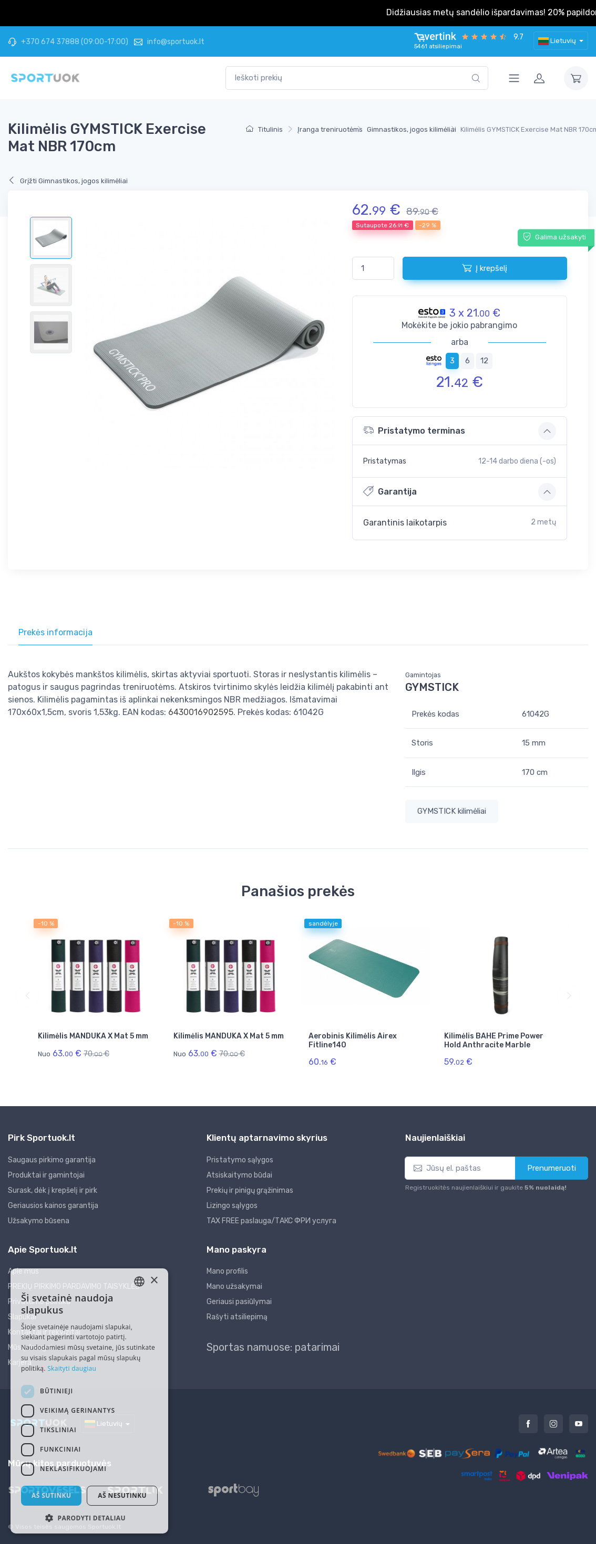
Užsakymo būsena (38, 1220)
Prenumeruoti (551, 1168)
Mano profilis (227, 1271)
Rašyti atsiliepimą (237, 1316)
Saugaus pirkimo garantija (52, 1160)
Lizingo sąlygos (232, 1205)
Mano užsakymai (234, 1286)
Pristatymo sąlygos (240, 1160)
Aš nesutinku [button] (122, 1495)
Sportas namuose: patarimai (273, 1347)
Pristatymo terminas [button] (414, 430)
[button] (89, 1518)
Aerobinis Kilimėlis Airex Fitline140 (353, 1040)
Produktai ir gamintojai (46, 1175)
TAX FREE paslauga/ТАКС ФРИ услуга (271, 1220)
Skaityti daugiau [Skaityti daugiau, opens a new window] (71, 1368)
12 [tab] (484, 360)
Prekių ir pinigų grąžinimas (250, 1190)
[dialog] (89, 1401)
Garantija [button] (390, 491)
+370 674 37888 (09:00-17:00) (68, 41)
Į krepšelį (484, 267)
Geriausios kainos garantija (53, 1205)
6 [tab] (467, 360)
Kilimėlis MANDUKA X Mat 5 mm (93, 1036)
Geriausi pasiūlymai (239, 1301)
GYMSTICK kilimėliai (451, 811)
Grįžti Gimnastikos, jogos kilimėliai (68, 181)
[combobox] (356, 78)
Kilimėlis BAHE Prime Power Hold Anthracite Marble (493, 1040)
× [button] (154, 1281)
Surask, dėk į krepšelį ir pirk (52, 1190)
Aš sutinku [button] (51, 1495)
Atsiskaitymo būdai (239, 1175)
